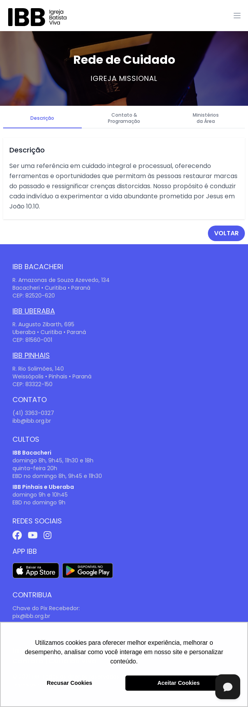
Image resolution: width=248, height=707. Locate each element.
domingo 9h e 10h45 (40, 495)
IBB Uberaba (33, 311)
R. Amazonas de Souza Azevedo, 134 (61, 280)
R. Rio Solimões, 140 (38, 369)
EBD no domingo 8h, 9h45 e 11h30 (57, 476)
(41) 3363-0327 (33, 413)
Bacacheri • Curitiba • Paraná (51, 288)
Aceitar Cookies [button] (178, 683)
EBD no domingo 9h (38, 502)
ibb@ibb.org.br (31, 421)
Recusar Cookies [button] (69, 683)
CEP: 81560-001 (32, 340)
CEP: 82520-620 (33, 295)
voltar (226, 233)
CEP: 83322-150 (32, 384)
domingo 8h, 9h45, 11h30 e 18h (52, 460)
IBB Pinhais (31, 355)
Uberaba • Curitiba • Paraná (49, 332)
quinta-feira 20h (34, 468)
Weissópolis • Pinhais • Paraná (51, 376)
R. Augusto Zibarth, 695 (43, 324)
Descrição (42, 118)
